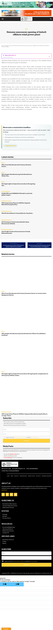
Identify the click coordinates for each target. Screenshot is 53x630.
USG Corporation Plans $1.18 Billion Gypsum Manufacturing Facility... (16, 203)
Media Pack (13, 454)
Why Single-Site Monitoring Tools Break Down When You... (17, 175)
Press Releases (6, 191)
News (26, 29)
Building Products (7, 201)
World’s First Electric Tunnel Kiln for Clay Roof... (17, 213)
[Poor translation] (17, 584)
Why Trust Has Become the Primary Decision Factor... (16, 165)
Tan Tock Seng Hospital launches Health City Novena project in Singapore (39, 246)
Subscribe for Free (11, 145)
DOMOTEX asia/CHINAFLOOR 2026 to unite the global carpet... (17, 194)
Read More (4, 490)
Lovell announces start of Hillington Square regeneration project (13, 246)
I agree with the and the (21, 437)
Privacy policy (35, 437)
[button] (2, 19)
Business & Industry (7, 229)
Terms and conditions (20, 437)
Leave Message (8, 457)
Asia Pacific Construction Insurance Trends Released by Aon (16, 232)
